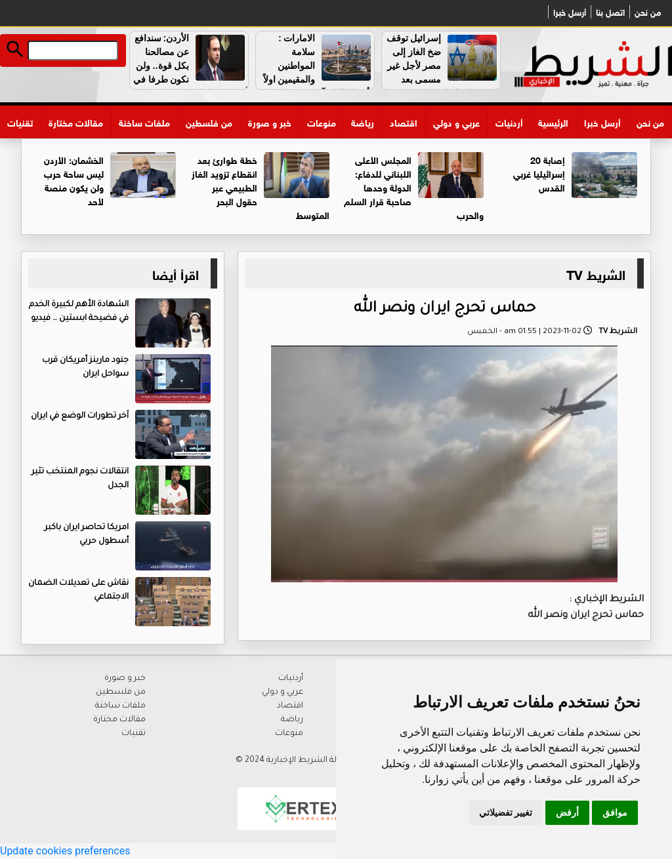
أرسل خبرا (569, 11)
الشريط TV (595, 273)
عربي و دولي (456, 121)
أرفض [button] (567, 812)
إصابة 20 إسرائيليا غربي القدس (539, 173)
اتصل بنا (610, 11)
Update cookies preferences (65, 851)
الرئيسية (553, 121)
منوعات (321, 121)
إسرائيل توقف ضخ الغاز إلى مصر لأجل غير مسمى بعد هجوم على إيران (443, 65)
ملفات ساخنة (144, 121)
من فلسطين (209, 121)
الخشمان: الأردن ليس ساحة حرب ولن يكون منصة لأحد (74, 180)
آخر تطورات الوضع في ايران (80, 416)
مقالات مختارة (76, 121)
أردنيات (509, 121)
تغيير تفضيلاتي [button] (505, 812)
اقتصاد (403, 121)
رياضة (362, 121)
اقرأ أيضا (175, 273)
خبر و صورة (269, 121)
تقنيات (20, 121)
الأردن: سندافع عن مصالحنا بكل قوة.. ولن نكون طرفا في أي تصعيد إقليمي (190, 65)
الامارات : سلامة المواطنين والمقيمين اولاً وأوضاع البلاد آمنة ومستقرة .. (318, 65)
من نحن (648, 11)
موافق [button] (614, 812)
